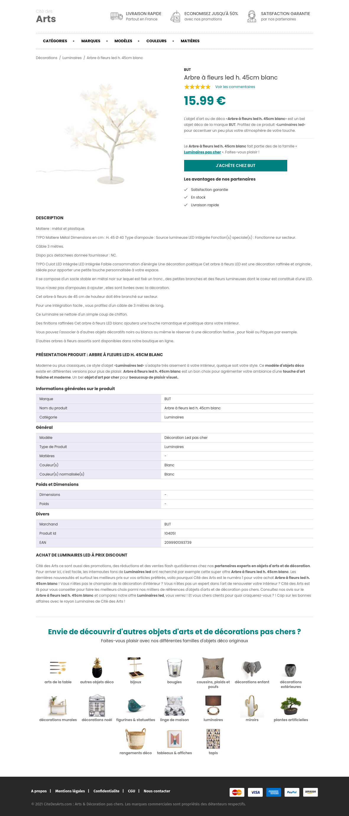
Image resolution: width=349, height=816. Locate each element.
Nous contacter (157, 791)
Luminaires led (290, 124)
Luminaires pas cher (202, 152)
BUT (232, 124)
